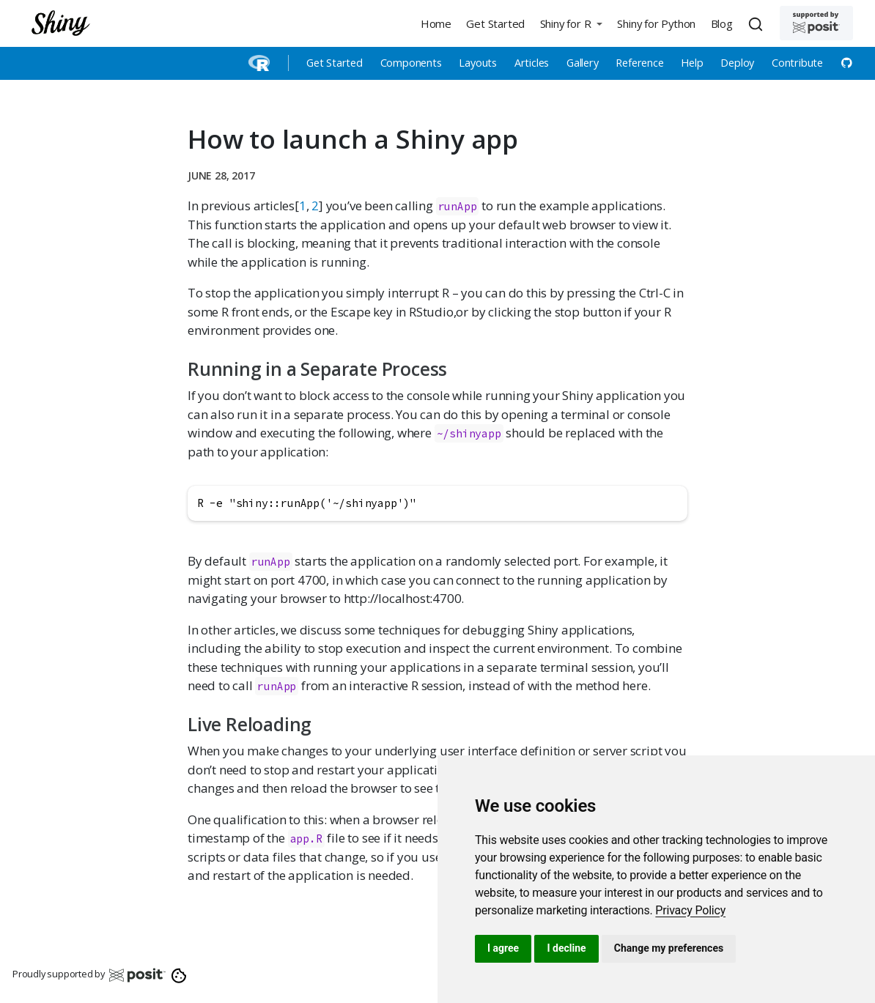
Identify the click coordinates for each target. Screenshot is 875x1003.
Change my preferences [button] (668, 948)
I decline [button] (566, 948)
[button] (571, 23)
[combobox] (757, 23)
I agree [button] (503, 948)
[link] (690, 910)
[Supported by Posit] (816, 23)
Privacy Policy (690, 910)
